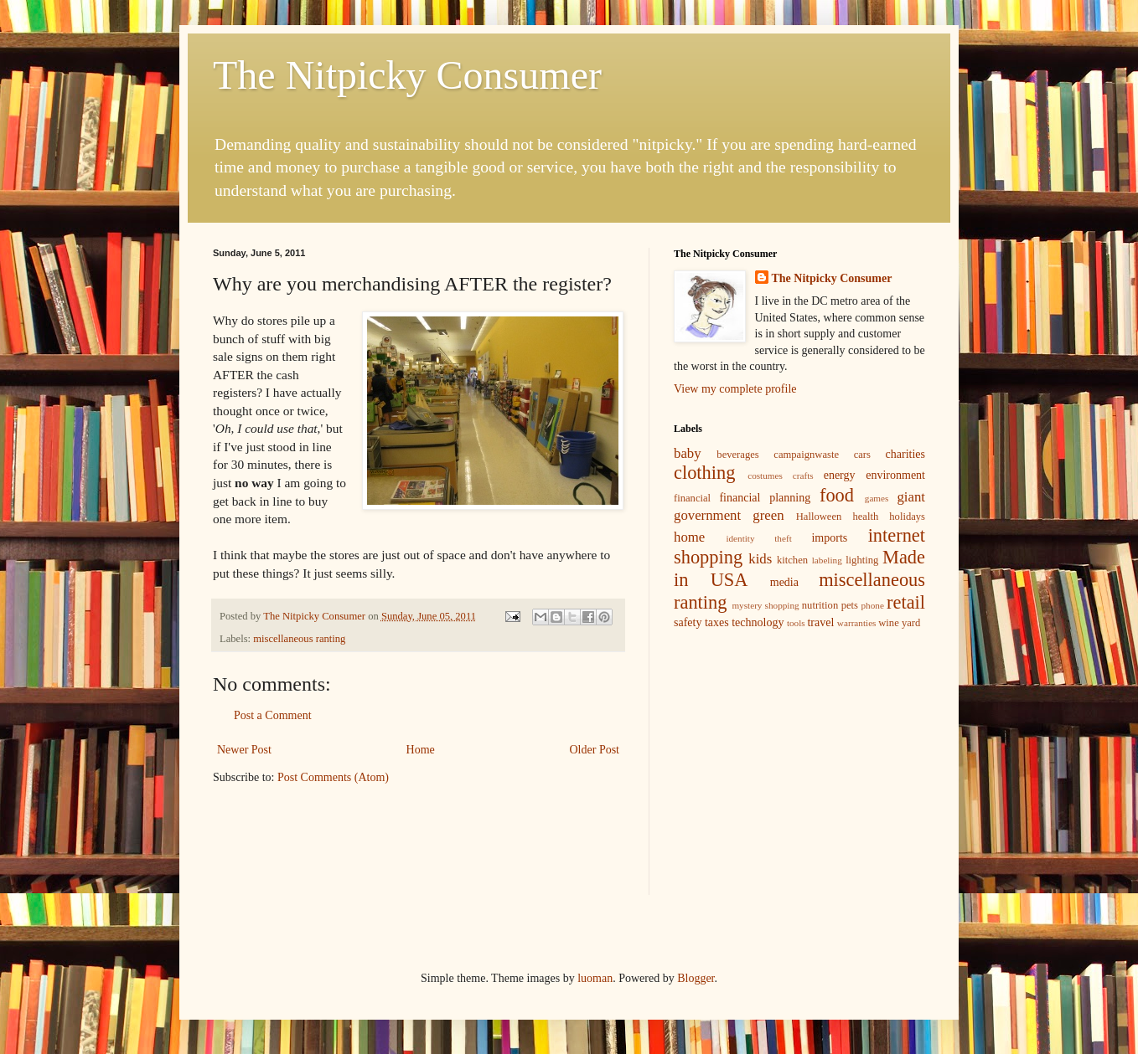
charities (905, 454)
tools (796, 623)
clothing (704, 472)
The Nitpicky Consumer (407, 75)
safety (687, 622)
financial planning (764, 497)
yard (911, 623)
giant (911, 497)
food (837, 495)
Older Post (595, 749)
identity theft (758, 538)
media (784, 582)
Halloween (819, 516)
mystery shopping (765, 605)
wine (888, 623)
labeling (827, 560)
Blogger (695, 978)
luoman (595, 978)
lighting (862, 560)
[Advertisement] (799, 761)
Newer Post (244, 749)
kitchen (792, 560)
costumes (765, 475)
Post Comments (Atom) (333, 777)
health (865, 516)
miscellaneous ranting (299, 639)
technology (758, 622)
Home (420, 749)
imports (829, 538)
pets (849, 605)
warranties (857, 623)
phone (872, 605)
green (768, 515)
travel (820, 622)
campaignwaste (806, 454)
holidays (907, 516)
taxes (717, 622)
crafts (803, 475)
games (877, 498)
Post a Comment (273, 715)
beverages (737, 454)
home (689, 537)
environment (895, 475)
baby (687, 453)
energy (840, 475)
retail (906, 602)
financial (692, 498)
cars (862, 454)
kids (760, 559)
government (707, 515)
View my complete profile (735, 389)
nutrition (820, 605)
